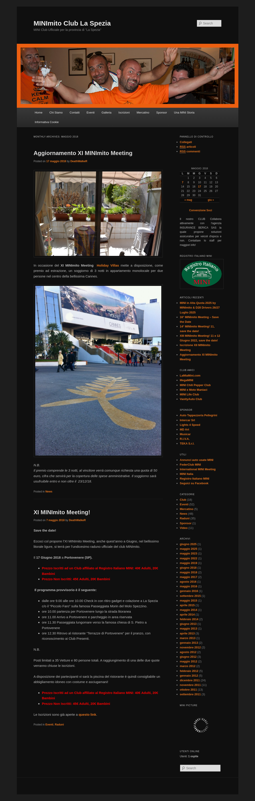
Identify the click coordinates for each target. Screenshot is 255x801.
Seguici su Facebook (194, 483)
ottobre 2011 (188, 689)
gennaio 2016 (189, 591)
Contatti (75, 112)
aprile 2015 (187, 605)
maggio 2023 (188, 553)
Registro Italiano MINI (194, 478)
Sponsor (161, 112)
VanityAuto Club (191, 399)
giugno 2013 (188, 624)
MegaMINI (186, 380)
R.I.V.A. (185, 438)
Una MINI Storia (184, 112)
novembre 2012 (190, 647)
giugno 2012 (188, 656)
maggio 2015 (188, 600)
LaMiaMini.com (190, 375)
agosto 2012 (188, 652)
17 (199, 186)
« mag (188, 199)
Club (183, 499)
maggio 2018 (188, 572)
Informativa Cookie (47, 122)
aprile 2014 (187, 614)
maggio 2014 (188, 610)
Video (184, 528)
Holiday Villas (108, 265)
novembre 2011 (190, 685)
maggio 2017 (188, 577)
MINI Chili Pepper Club (195, 385)
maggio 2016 (188, 586)
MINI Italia (186, 474)
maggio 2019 (188, 563)
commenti (190, 151)
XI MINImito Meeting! (62, 512)
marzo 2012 (188, 666)
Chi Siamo (56, 112)
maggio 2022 (188, 558)
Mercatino (143, 112)
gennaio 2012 (189, 675)
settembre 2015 (190, 596)
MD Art (184, 429)
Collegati (186, 142)
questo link (87, 714)
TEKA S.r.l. (187, 443)
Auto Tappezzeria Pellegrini (198, 415)
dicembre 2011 (190, 680)
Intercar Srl (187, 420)
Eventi (91, 112)
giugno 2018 (188, 567)
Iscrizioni (124, 112)
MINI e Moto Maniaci (193, 389)
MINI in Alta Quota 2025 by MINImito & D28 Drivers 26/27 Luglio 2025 (200, 307)
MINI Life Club (189, 394)
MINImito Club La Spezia (72, 23)
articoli (188, 147)
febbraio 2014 (189, 619)
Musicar (185, 434)
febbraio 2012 (189, 671)
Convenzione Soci (200, 210)
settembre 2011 (190, 694)
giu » (211, 199)
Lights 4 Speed (190, 424)
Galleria (106, 112)
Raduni (59, 724)
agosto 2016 (188, 581)
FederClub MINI (190, 464)
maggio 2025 (188, 548)
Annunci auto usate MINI (197, 460)
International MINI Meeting (198, 469)
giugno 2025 (188, 544)
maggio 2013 (188, 628)
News (48, 491)
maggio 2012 (188, 661)
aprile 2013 (187, 633)
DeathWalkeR (78, 161)
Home (39, 112)
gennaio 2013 (189, 642)
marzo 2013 (188, 638)
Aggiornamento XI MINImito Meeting (83, 153)
